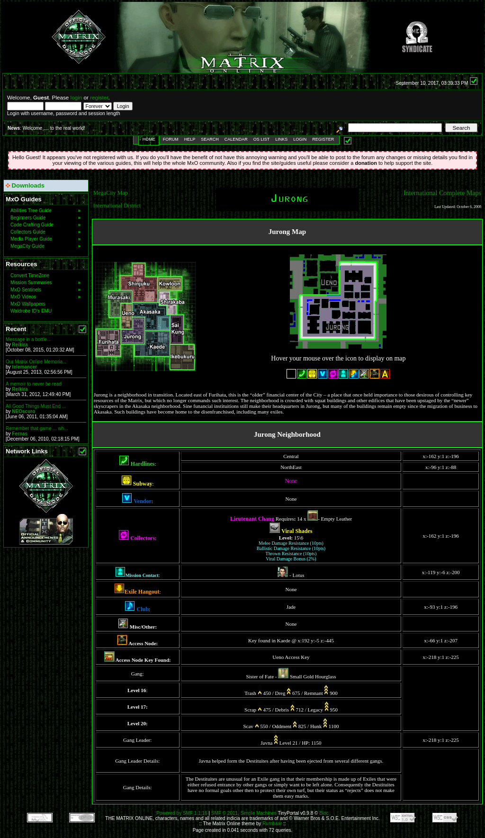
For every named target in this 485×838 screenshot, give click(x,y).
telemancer (24, 366)
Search (210, 139)
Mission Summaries (45, 282)
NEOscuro (23, 411)
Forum (171, 139)
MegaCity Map (110, 192)
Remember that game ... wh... (37, 428)
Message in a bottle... (28, 339)
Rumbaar (272, 823)
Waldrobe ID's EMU (31, 311)
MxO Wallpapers (27, 303)
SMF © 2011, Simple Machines (244, 813)
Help (190, 139)
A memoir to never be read (34, 384)
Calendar (236, 139)
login (76, 97)
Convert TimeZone (29, 275)
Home (149, 139)
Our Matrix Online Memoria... (36, 361)
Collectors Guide (45, 231)
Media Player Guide (45, 239)
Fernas (19, 433)
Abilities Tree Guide (45, 210)
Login (299, 139)
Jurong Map (287, 231)
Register (323, 139)
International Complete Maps (442, 193)
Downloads (25, 185)
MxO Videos (45, 296)
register (99, 97)
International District (117, 205)
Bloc (323, 813)
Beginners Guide (45, 217)
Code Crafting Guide (45, 224)
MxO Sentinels (45, 289)
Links (281, 139)
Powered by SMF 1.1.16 (181, 813)
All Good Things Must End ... (36, 406)
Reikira (19, 344)
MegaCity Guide (45, 246)
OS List (261, 139)
